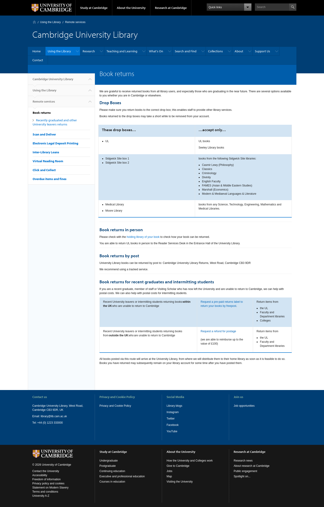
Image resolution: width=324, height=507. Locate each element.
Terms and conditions (45, 491)
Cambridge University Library (53, 81)
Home (34, 22)
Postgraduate (107, 465)
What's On (156, 51)
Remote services (75, 22)
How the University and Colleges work (190, 460)
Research (89, 51)
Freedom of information (46, 479)
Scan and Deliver (44, 134)
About (239, 51)
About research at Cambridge (251, 465)
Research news (243, 460)
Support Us (262, 51)
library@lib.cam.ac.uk (54, 416)
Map (169, 476)
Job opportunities (244, 405)
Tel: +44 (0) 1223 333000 (47, 422)
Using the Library (50, 22)
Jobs (169, 471)
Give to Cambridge (178, 465)
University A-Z (41, 495)
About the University (131, 8)
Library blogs (174, 405)
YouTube (172, 431)
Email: (36, 416)
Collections (215, 51)
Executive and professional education (122, 476)
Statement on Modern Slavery (50, 487)
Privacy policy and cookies (48, 483)
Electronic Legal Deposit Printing (55, 143)
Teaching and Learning (122, 51)
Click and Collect (44, 170)
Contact (37, 60)
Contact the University (45, 471)
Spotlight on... (242, 476)
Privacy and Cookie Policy (115, 405)
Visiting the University (180, 481)
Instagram (173, 412)
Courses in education (112, 481)
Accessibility (39, 475)
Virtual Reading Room (48, 161)
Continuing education (112, 471)
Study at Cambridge (93, 8)
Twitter (171, 418)
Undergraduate (108, 460)
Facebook (173, 425)
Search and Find (185, 51)
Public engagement (245, 471)
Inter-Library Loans (46, 152)
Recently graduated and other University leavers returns (55, 122)
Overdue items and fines (49, 179)
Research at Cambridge (171, 8)
